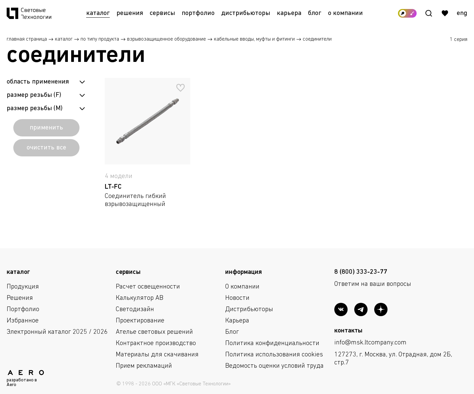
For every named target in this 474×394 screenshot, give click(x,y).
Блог (314, 13)
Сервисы (162, 13)
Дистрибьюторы (245, 13)
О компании (345, 13)
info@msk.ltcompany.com (370, 342)
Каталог (98, 13)
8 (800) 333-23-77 (360, 272)
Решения (129, 13)
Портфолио (198, 13)
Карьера (289, 13)
